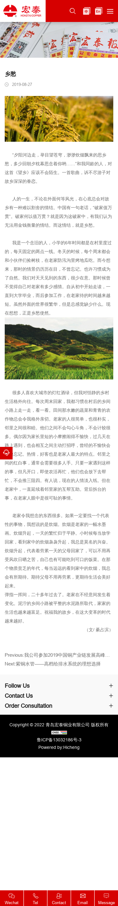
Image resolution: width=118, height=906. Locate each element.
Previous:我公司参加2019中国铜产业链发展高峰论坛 (59, 658)
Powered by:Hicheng (59, 747)
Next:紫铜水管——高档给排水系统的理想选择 (53, 667)
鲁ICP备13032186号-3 (59, 740)
